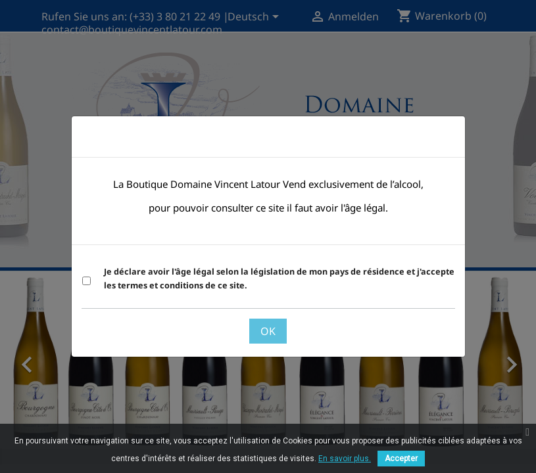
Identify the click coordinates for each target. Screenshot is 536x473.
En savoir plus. (344, 458)
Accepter (401, 458)
